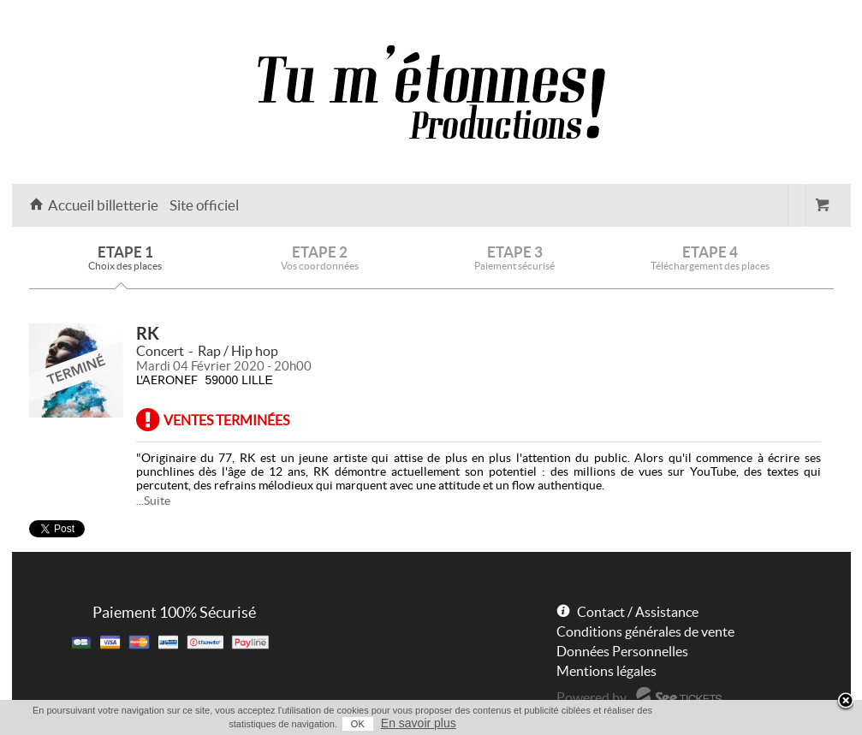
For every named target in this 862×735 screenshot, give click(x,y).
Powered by (591, 697)
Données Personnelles (622, 651)
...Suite (153, 500)
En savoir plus (418, 723)
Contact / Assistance (638, 611)
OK (358, 724)
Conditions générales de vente (645, 631)
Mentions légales (606, 671)
